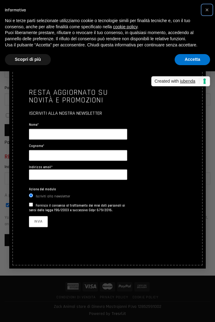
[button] (207, 10)
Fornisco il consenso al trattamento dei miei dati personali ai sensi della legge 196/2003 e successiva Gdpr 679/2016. (77, 207)
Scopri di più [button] (28, 59)
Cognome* (36, 145)
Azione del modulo (42, 189)
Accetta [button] (192, 59)
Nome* (34, 124)
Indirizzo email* (78, 172)
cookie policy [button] (125, 26)
